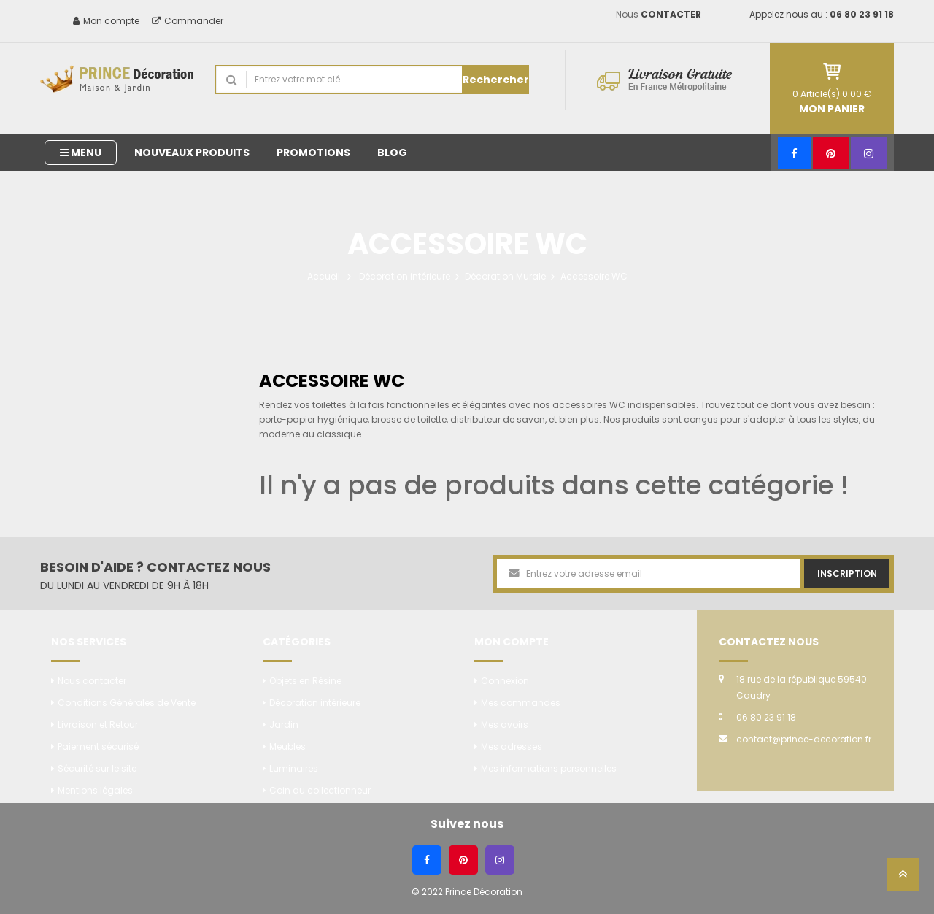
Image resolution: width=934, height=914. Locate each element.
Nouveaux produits (192, 152)
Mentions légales (95, 790)
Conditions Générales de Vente (127, 702)
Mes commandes (520, 702)
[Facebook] (794, 153)
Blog (392, 152)
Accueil (323, 276)
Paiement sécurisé (98, 746)
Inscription (847, 573)
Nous (658, 14)
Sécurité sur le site (97, 768)
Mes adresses (511, 746)
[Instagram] (869, 153)
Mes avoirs (504, 724)
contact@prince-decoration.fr (803, 739)
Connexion (505, 681)
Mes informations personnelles (549, 768)
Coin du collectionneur (320, 790)
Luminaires (293, 768)
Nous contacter (92, 681)
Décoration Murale (505, 276)
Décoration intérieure (404, 276)
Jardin (283, 724)
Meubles (287, 746)
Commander (187, 21)
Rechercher (496, 79)
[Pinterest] (831, 153)
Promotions (313, 152)
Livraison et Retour (98, 724)
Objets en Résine (305, 681)
